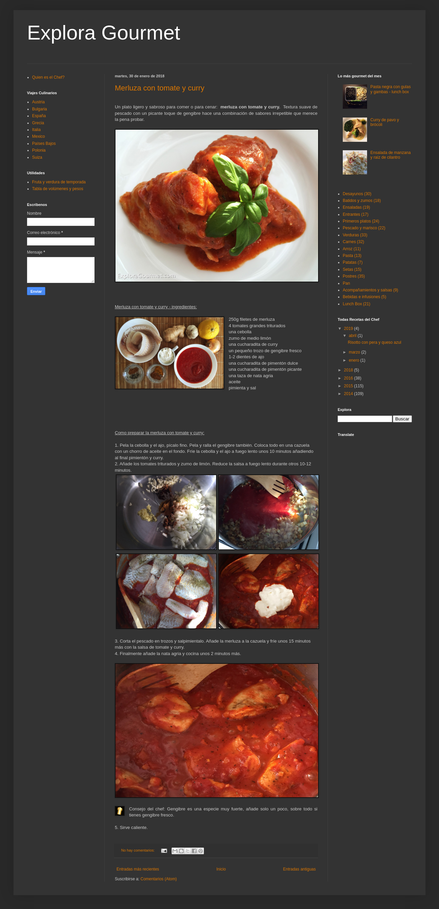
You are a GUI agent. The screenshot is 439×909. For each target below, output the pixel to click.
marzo (355, 352)
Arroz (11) (352, 248)
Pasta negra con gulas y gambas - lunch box (390, 89)
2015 (349, 386)
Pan (346, 283)
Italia (36, 129)
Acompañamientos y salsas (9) (370, 290)
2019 (349, 328)
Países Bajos (44, 143)
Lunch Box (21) (356, 304)
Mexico (38, 136)
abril (353, 335)
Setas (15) (352, 269)
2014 (349, 393)
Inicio (221, 869)
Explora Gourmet (103, 32)
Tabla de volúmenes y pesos (57, 188)
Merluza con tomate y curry (159, 88)
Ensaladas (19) (356, 207)
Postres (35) (354, 276)
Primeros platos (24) (361, 221)
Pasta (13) (352, 255)
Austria (38, 102)
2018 (349, 370)
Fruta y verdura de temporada (59, 182)
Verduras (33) (355, 235)
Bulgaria (39, 109)
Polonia (39, 150)
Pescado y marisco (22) (364, 228)
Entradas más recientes (138, 869)
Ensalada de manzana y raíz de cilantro (390, 155)
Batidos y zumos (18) (362, 200)
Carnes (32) (353, 241)
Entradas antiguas (299, 869)
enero (354, 360)
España (39, 115)
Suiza (37, 157)
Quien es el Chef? (48, 77)
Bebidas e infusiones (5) (364, 296)
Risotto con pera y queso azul (374, 342)
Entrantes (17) (355, 214)
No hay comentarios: (138, 850)
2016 (349, 378)
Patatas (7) (353, 262)
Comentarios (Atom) (158, 879)
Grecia (38, 123)
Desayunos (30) (357, 193)
